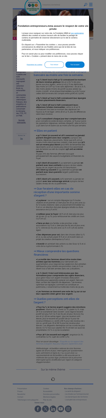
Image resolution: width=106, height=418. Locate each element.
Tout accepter (75, 64)
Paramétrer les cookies (34, 64)
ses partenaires (77, 33)
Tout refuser (54, 64)
